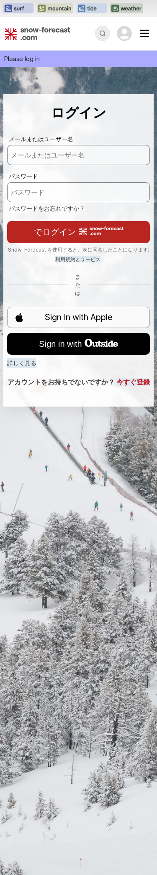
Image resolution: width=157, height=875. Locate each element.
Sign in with (78, 344)
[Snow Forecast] (37, 33)
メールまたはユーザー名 (41, 138)
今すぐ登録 (133, 382)
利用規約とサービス (77, 259)
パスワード (23, 176)
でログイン (79, 231)
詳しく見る (21, 362)
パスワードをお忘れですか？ (47, 208)
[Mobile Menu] (144, 33)
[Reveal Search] (102, 33)
